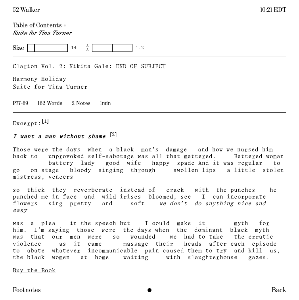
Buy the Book (34, 270)
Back (279, 290)
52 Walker (26, 10)
